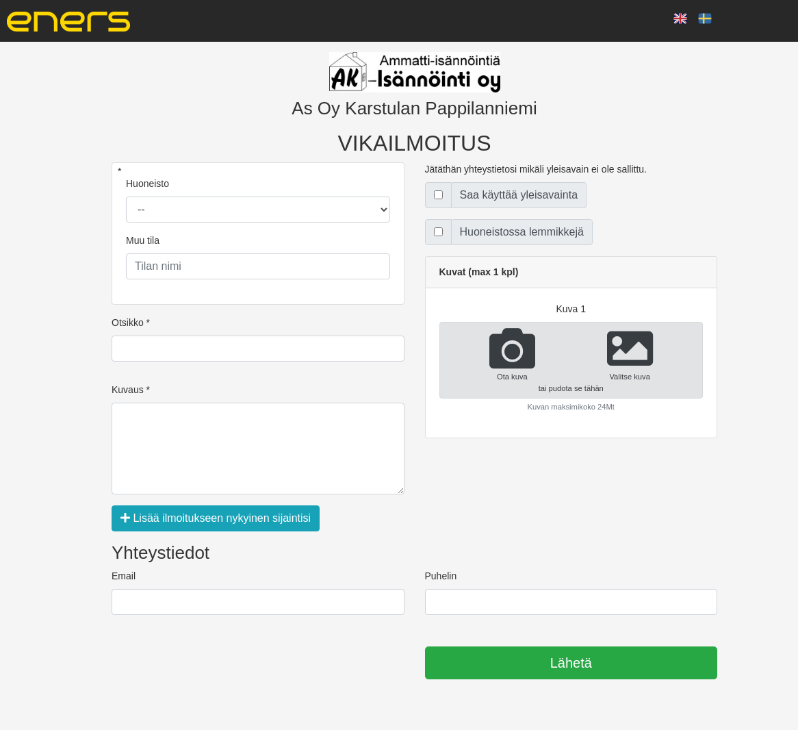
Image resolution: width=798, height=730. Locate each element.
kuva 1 (571, 308)
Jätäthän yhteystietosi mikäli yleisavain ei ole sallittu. (536, 169)
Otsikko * (131, 322)
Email (124, 575)
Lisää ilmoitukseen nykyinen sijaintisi (215, 518)
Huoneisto (147, 183)
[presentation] (216, 663)
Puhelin (441, 575)
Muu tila (142, 240)
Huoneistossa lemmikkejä (522, 232)
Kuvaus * (131, 389)
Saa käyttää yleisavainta (519, 195)
